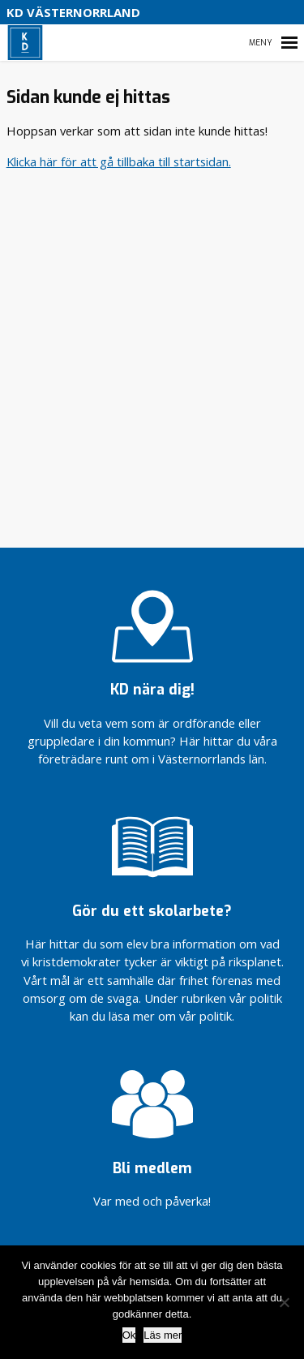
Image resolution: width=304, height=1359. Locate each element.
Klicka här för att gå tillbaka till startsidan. (118, 161)
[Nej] (284, 1302)
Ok (129, 1335)
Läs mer (162, 1335)
